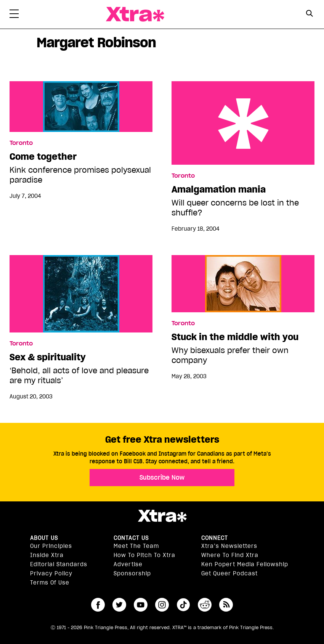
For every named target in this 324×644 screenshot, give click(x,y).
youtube (141, 605)
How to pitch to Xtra (144, 555)
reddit (205, 605)
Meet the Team (136, 546)
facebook (98, 605)
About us (44, 538)
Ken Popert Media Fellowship (244, 564)
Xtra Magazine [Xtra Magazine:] (162, 516)
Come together (43, 156)
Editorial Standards (58, 564)
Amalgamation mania (243, 123)
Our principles (51, 546)
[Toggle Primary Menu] (14, 15)
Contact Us (131, 538)
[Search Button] (309, 13)
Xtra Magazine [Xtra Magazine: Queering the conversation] (134, 14)
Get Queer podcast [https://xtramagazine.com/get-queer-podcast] (229, 573)
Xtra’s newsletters (229, 546)
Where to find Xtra (229, 555)
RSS (226, 605)
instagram (162, 605)
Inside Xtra (47, 555)
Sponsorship (132, 573)
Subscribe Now (162, 477)
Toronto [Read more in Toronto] (21, 143)
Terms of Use (49, 582)
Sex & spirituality (48, 357)
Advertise (128, 564)
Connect (214, 538)
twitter (119, 605)
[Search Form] (309, 14)
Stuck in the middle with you (235, 337)
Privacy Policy (51, 573)
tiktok (183, 605)
